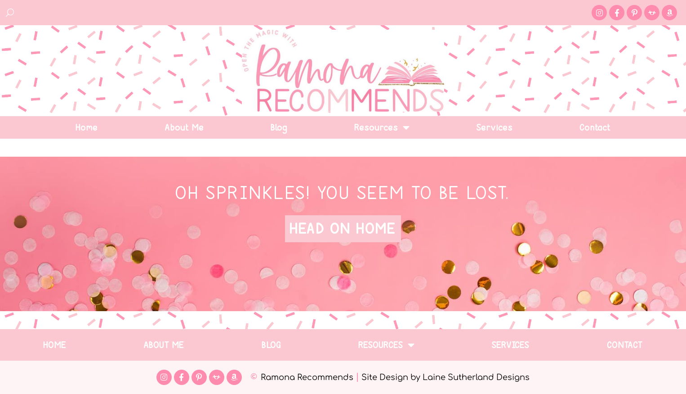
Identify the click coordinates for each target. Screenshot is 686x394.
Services (495, 127)
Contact (595, 127)
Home (87, 127)
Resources (382, 127)
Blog (279, 127)
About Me (184, 127)
